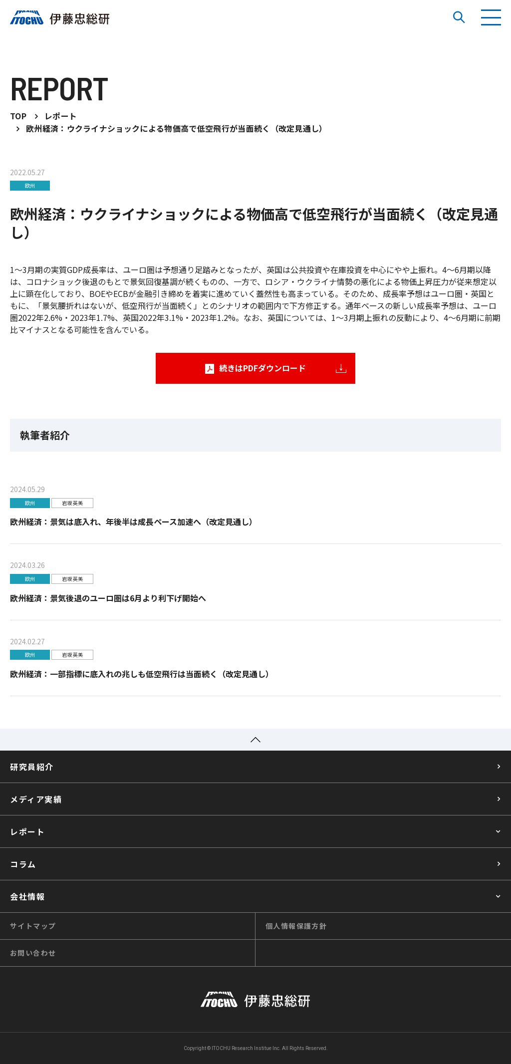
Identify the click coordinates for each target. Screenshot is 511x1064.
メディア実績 (36, 799)
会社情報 (27, 897)
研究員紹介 (32, 767)
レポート (27, 832)
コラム (23, 864)
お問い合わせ (33, 953)
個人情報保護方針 (296, 926)
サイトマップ (33, 926)
